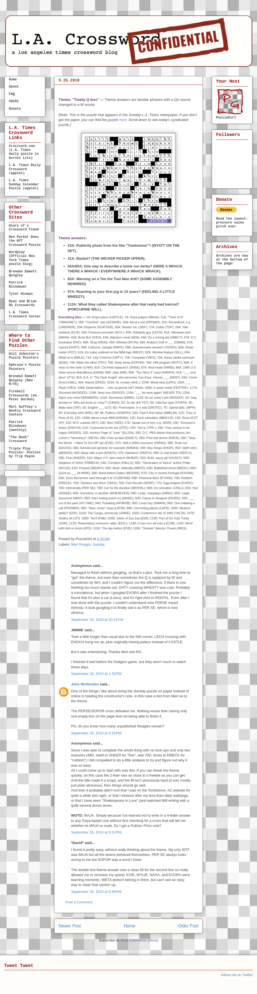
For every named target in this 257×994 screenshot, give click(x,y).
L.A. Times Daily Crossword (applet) (25, 169)
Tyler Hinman (21, 294)
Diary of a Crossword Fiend (24, 228)
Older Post (188, 926)
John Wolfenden (85, 684)
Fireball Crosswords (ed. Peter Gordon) (24, 395)
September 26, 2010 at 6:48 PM (96, 892)
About (14, 87)
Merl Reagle (81, 544)
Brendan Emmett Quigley (23, 273)
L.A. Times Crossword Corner (25, 314)
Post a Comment (78, 902)
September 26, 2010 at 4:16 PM (96, 733)
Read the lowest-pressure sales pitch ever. (232, 222)
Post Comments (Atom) (139, 940)
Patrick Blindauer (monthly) (18, 426)
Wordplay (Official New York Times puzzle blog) (22, 258)
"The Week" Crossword (19, 439)
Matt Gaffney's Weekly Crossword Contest (25, 411)
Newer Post (70, 926)
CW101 (14, 101)
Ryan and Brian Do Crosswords (23, 303)
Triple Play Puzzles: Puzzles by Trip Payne (25, 453)
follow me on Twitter (237, 975)
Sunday (99, 544)
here (123, 120)
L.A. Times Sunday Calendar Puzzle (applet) (24, 184)
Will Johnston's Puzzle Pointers (24, 356)
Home (129, 926)
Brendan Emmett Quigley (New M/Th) (23, 380)
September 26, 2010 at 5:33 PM (96, 832)
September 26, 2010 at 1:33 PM (96, 674)
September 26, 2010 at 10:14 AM (97, 619)
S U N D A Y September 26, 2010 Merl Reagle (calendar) (101, 92)
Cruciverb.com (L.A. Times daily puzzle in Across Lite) (24, 152)
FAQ (12, 94)
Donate (15, 109)
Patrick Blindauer (18, 284)
